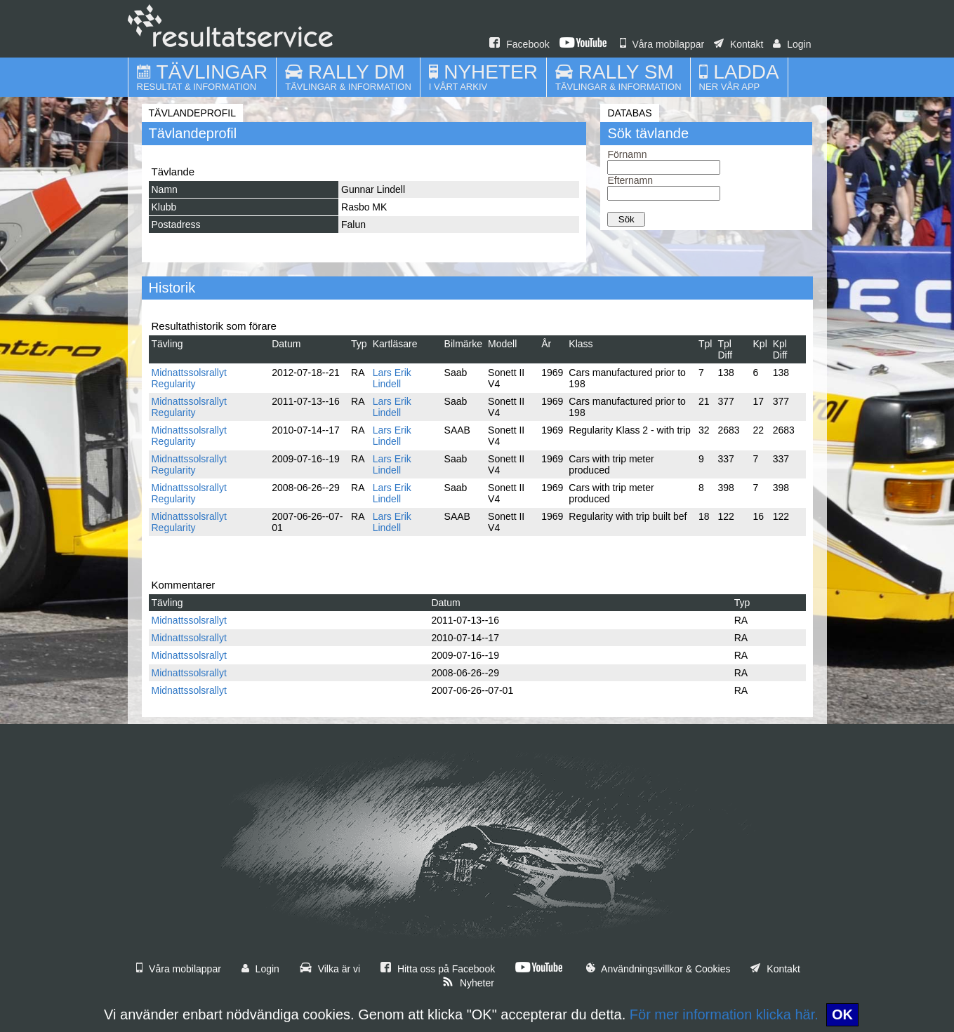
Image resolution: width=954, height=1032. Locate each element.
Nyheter (468, 983)
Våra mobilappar (662, 44)
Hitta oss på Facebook (437, 968)
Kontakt (738, 44)
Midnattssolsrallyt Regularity (189, 378)
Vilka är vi (330, 968)
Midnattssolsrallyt (189, 620)
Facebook (519, 44)
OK (842, 1014)
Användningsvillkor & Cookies (658, 968)
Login (792, 44)
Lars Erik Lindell (392, 378)
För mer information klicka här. (724, 1014)
